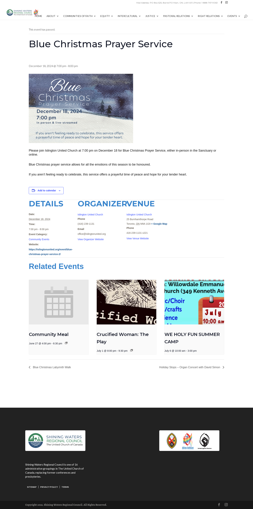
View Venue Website (138, 238)
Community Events (39, 239)
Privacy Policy (49, 487)
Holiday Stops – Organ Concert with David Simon (190, 367)
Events (232, 16)
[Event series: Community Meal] (66, 343)
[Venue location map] (205, 223)
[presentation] (59, 302)
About (51, 16)
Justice (150, 16)
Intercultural (127, 16)
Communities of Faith (78, 16)
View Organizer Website (91, 239)
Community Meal (48, 334)
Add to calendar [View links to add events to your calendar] (47, 190)
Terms (65, 487)
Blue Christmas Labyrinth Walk (51, 367)
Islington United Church (90, 214)
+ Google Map (159, 223)
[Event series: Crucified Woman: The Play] (131, 350)
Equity (105, 16)
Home (38, 16)
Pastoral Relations (176, 16)
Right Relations (209, 16)
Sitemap (32, 487)
